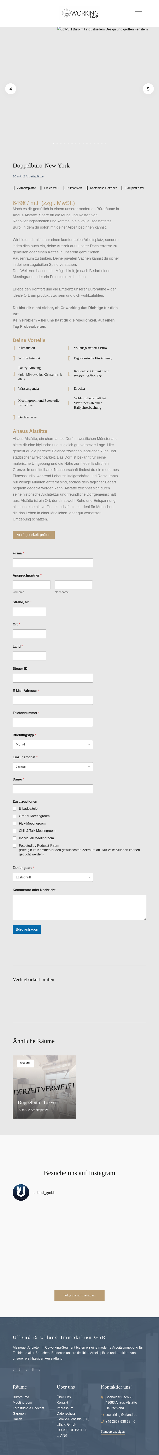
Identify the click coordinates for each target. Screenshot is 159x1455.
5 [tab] (68, 143)
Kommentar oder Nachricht (34, 890)
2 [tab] (57, 143)
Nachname (62, 592)
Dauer (18, 779)
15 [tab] (105, 143)
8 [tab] (79, 143)
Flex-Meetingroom (32, 823)
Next (146, 89)
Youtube (33, 1369)
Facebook (20, 1369)
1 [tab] (53, 143)
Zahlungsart (23, 868)
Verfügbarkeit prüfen (33, 535)
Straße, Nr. (22, 602)
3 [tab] (61, 143)
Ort (16, 624)
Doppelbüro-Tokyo (37, 1102)
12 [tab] (94, 143)
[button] (79, 1295)
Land (18, 646)
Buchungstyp (24, 735)
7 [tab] (76, 143)
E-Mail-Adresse (26, 691)
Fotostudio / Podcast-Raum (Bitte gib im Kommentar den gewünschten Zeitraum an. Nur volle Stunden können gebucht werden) (79, 850)
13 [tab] (98, 143)
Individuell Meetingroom (36, 838)
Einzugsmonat (25, 757)
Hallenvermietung (39, 1369)
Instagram (13, 1369)
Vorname (18, 592)
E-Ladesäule (28, 808)
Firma (18, 553)
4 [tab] (64, 143)
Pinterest (26, 1369)
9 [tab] (83, 143)
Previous (12, 89)
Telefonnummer (26, 713)
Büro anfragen (27, 929)
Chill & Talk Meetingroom (37, 830)
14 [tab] (102, 143)
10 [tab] (87, 143)
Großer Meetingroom (34, 816)
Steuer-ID (20, 668)
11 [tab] (91, 143)
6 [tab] (72, 143)
